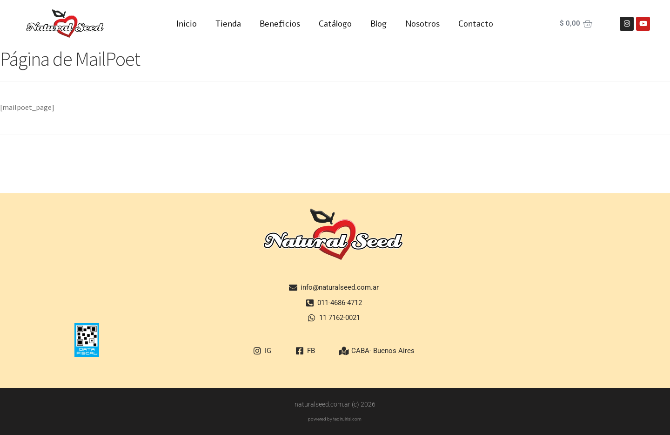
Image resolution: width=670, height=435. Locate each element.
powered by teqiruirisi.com (335, 418)
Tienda (228, 23)
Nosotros (422, 23)
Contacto (475, 23)
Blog (378, 23)
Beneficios (280, 23)
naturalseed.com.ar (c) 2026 (335, 404)
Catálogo (335, 23)
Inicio (186, 23)
